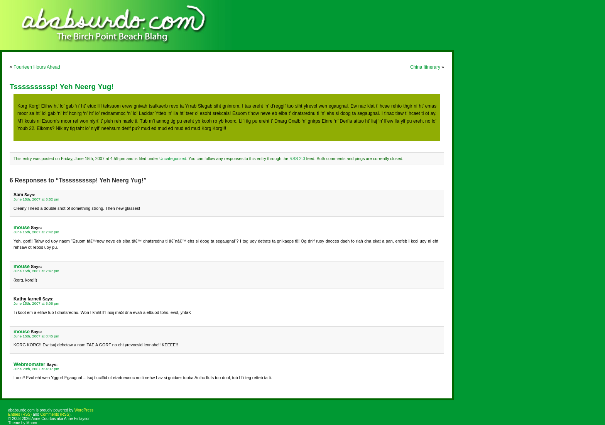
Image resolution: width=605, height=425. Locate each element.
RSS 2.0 (297, 158)
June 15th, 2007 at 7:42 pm (36, 232)
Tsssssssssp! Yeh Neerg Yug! (62, 87)
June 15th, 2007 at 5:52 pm (36, 199)
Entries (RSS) (20, 414)
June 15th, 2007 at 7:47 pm (36, 271)
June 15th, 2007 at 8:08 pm (36, 303)
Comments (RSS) (55, 414)
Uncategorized (172, 158)
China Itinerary (425, 67)
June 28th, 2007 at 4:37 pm (36, 369)
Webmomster (29, 364)
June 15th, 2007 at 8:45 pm (36, 336)
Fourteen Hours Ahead (37, 67)
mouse (22, 227)
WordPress (83, 410)
